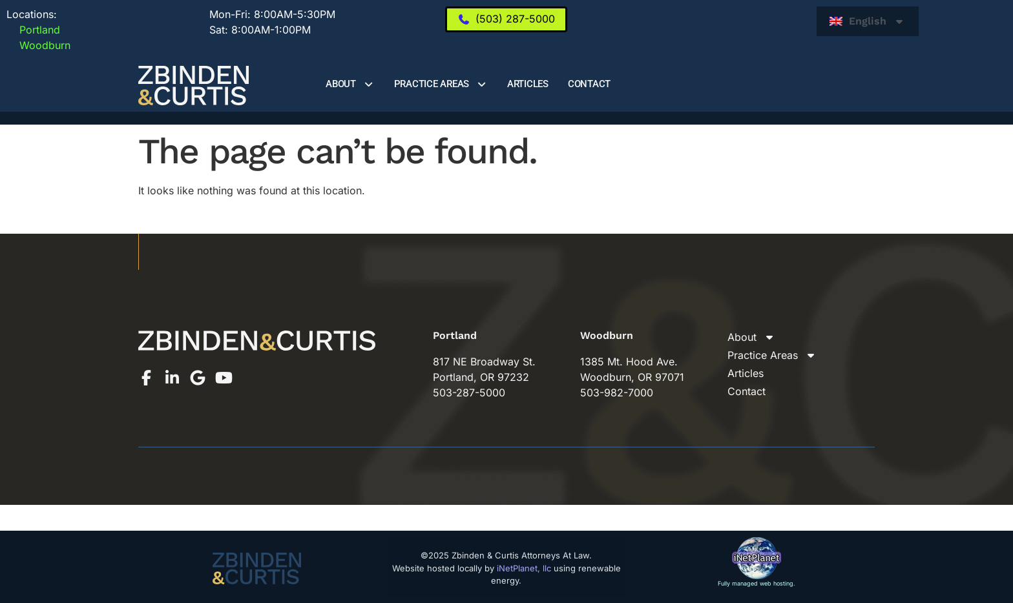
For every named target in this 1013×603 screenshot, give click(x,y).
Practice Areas (441, 84)
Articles (527, 84)
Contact (589, 84)
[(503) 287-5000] (506, 19)
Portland (33, 29)
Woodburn (38, 45)
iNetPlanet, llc (524, 568)
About (350, 84)
